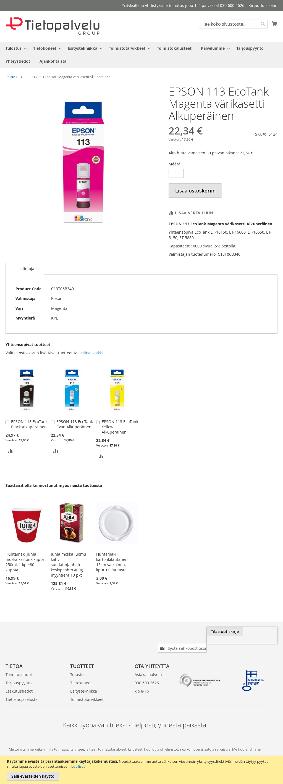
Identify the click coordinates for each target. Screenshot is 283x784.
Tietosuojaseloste (22, 690)
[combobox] (233, 24)
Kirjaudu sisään (262, 5)
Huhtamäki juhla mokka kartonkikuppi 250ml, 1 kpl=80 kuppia (25, 561)
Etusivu (11, 77)
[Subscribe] (259, 631)
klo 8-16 (142, 682)
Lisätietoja (24, 268)
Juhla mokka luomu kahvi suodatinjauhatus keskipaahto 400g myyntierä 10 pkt (68, 564)
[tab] (25, 269)
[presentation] (215, 644)
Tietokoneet (81, 674)
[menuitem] (14, 48)
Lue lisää (78, 766)
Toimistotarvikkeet (87, 690)
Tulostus (78, 665)
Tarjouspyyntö (19, 674)
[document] (142, 770)
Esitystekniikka (83, 682)
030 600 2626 (147, 674)
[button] (10, 450)
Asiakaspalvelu (148, 665)
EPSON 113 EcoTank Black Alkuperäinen (29, 424)
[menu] (141, 55)
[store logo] (52, 26)
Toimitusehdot (19, 665)
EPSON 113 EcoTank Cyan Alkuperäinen (74, 424)
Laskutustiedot (19, 682)
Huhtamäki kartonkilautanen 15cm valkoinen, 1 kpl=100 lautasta (112, 561)
